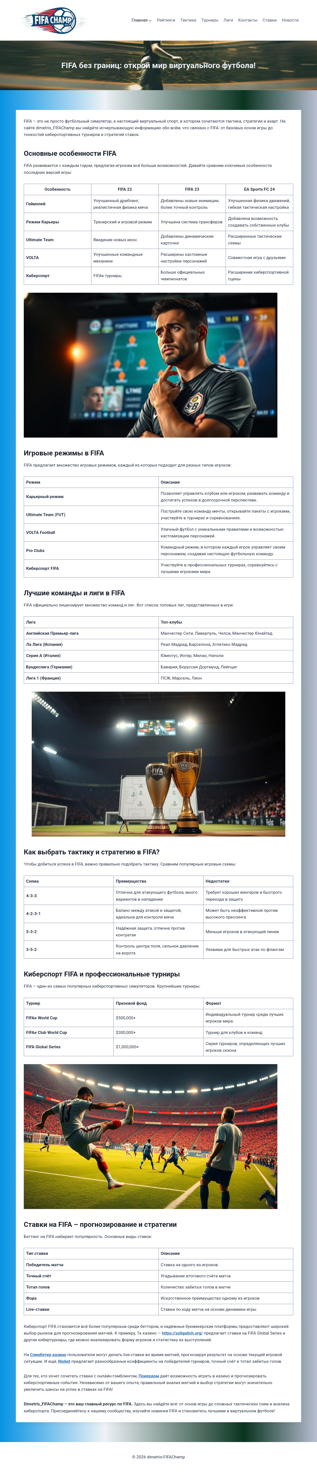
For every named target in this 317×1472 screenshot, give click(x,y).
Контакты (248, 20)
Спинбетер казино (48, 1354)
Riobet (64, 1361)
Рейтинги (166, 20)
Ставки (270, 20)
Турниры (210, 20)
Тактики (188, 20)
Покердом (149, 1375)
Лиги (228, 20)
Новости (290, 20)
